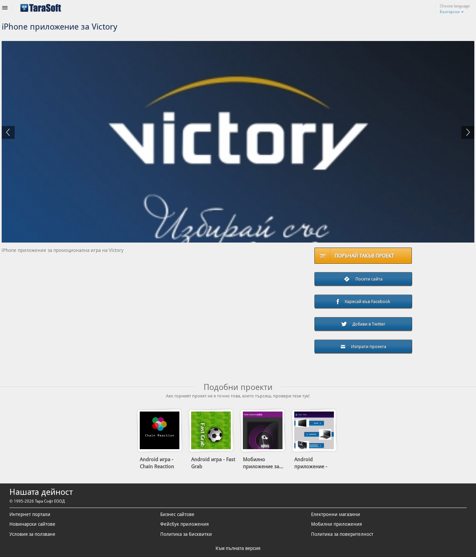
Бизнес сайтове (177, 514)
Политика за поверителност (342, 534)
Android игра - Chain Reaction (157, 463)
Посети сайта (363, 279)
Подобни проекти (238, 387)
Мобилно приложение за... (263, 463)
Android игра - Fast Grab (213, 463)
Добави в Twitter (363, 324)
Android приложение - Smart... (310, 467)
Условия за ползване (32, 534)
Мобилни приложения (336, 524)
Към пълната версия (238, 548)
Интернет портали (29, 514)
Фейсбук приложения (184, 524)
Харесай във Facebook (363, 302)
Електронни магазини (335, 514)
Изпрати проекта (363, 346)
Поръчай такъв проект (364, 256)
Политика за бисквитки (186, 534)
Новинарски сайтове (32, 524)
